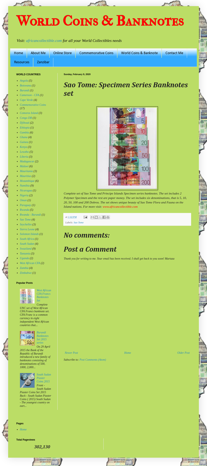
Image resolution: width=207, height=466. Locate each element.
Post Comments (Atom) (93, 359)
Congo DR (26, 117)
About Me (38, 53)
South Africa (27, 238)
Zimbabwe (26, 272)
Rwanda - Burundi (30, 214)
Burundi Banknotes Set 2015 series (42, 337)
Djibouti (25, 122)
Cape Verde (26, 99)
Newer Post (71, 352)
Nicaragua (26, 190)
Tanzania (25, 253)
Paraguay (25, 205)
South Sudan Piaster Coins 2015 (44, 378)
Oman (23, 200)
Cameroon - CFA (29, 95)
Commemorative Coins (96, 53)
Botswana (25, 85)
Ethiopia (25, 127)
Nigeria (24, 195)
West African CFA (30, 263)
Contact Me (174, 53)
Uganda (24, 258)
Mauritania (26, 171)
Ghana (24, 137)
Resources (21, 62)
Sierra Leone (27, 229)
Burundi (24, 90)
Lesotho (24, 151)
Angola (24, 80)
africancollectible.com (44, 40)
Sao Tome (79, 222)
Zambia (24, 268)
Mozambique (27, 180)
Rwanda (24, 209)
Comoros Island (29, 113)
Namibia (25, 185)
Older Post (183, 352)
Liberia (24, 156)
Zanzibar (43, 62)
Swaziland (26, 248)
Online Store (62, 53)
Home (18, 53)
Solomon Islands (29, 234)
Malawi (24, 166)
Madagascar (27, 161)
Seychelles (26, 224)
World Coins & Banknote (139, 53)
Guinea (24, 142)
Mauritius (25, 176)
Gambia (24, 132)
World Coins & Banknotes (100, 21)
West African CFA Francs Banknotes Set (44, 295)
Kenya (23, 146)
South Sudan (27, 243)
